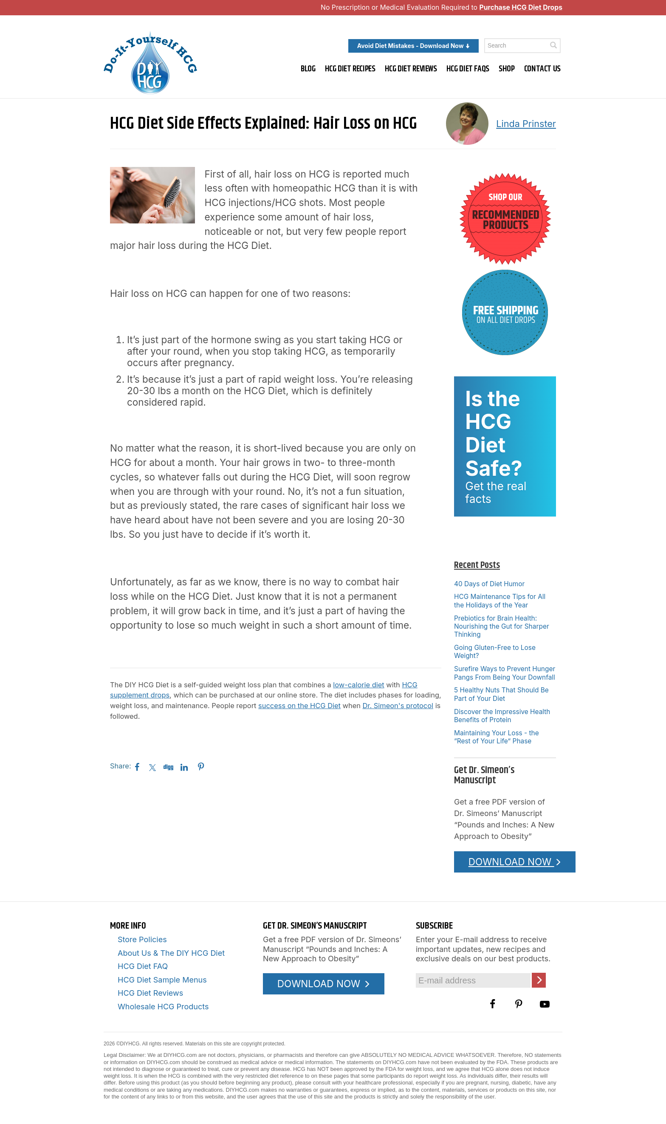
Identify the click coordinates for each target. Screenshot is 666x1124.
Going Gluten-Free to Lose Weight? (495, 652)
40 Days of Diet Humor (489, 584)
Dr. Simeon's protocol (398, 705)
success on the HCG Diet (299, 705)
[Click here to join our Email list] (539, 980)
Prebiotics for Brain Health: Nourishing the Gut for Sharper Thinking (501, 626)
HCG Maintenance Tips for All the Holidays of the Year (499, 601)
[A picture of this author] (467, 123)
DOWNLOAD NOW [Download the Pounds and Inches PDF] (515, 861)
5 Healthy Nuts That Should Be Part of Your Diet (501, 694)
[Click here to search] (553, 45)
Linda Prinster (526, 123)
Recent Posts (477, 565)
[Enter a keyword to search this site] (522, 45)
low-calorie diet (358, 685)
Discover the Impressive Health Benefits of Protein (502, 716)
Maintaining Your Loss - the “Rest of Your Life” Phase (496, 737)
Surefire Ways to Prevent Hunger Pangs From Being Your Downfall (504, 673)
